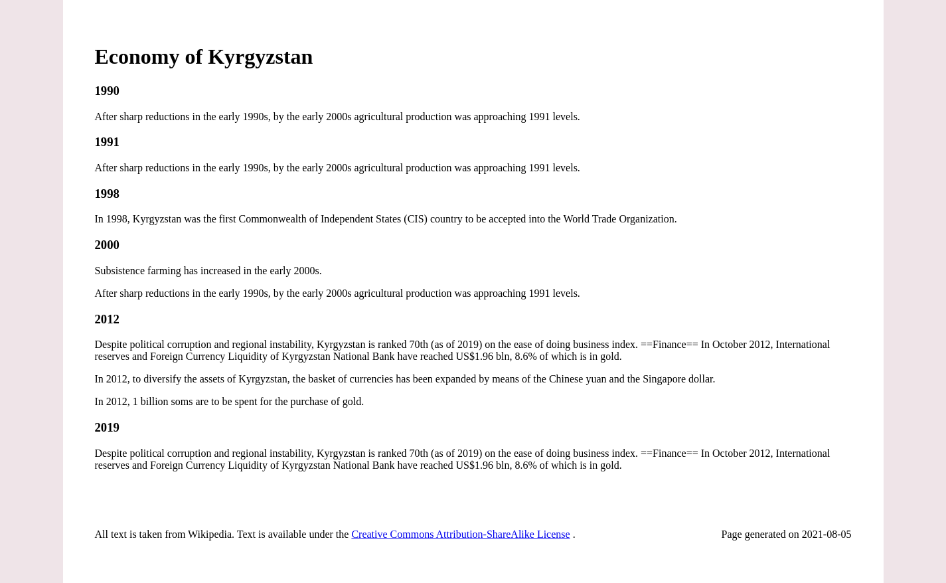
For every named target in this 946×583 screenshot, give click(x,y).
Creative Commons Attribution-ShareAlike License (460, 534)
